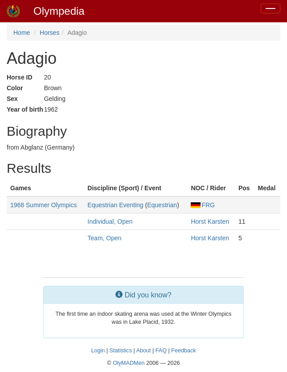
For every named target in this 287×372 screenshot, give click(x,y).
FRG (203, 205)
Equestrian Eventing (115, 205)
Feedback (183, 350)
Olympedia (59, 11)
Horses (49, 32)
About (143, 350)
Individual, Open (109, 221)
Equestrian (162, 205)
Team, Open (104, 238)
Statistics (121, 350)
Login (98, 350)
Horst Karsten (210, 221)
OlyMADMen (128, 363)
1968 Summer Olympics (43, 205)
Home (21, 32)
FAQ (161, 350)
